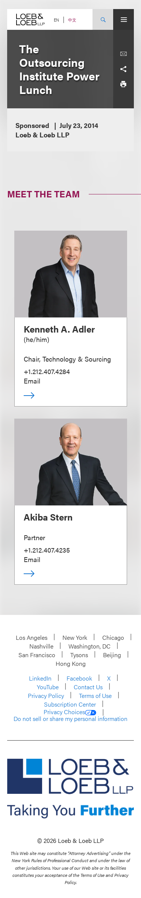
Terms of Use (95, 695)
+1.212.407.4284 (47, 371)
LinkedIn (40, 678)
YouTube (48, 686)
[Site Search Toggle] (102, 19)
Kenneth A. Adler (59, 328)
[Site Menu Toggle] (123, 19)
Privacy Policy (46, 695)
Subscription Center (70, 704)
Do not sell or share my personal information (70, 718)
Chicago (113, 637)
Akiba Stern (48, 516)
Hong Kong (71, 663)
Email (32, 380)
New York (74, 637)
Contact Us (88, 686)
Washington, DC (89, 646)
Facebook (79, 678)
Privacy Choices (70, 712)
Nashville (41, 646)
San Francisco (36, 654)
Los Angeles (31, 637)
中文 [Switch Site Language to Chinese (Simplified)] (72, 20)
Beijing (112, 654)
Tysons (79, 654)
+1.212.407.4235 (47, 550)
